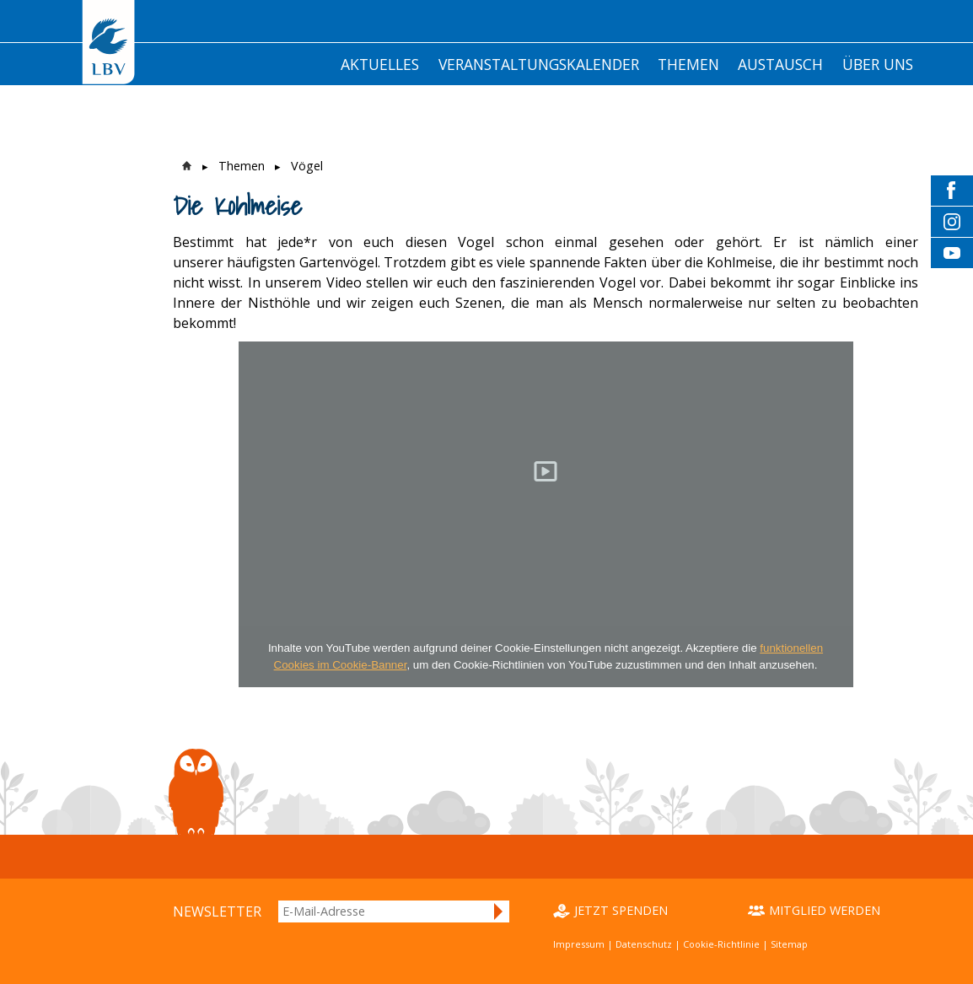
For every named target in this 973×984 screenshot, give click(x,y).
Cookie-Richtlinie (721, 944)
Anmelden (499, 911)
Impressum (579, 944)
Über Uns (877, 64)
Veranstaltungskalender (538, 64)
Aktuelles (380, 64)
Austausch (780, 64)
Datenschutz (644, 944)
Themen (688, 64)
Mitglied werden (824, 910)
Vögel (307, 166)
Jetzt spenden (621, 910)
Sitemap (789, 944)
